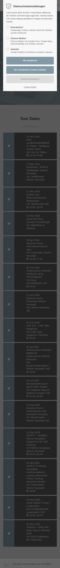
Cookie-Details (30, 87)
